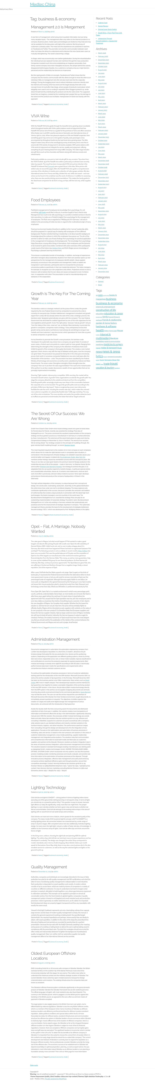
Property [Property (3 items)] (105, 356)
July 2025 (101, 73)
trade (66, 104)
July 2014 (101, 248)
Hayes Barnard (85, 692)
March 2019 (102, 157)
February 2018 (103, 174)
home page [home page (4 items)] (113, 331)
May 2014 (101, 255)
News (40, 104)
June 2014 (101, 251)
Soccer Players (103, 26)
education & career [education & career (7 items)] (113, 313)
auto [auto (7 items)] (100, 295)
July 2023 (101, 90)
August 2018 (102, 171)
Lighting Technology (48, 787)
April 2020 (101, 124)
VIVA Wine (40, 116)
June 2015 (101, 221)
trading (66, 776)
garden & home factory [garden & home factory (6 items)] (106, 323)
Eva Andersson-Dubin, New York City (72, 457)
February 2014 (103, 265)
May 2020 (101, 120)
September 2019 (103, 144)
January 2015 (102, 231)
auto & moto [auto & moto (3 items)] (106, 295)
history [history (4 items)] (106, 331)
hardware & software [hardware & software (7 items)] (106, 326)
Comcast (51, 166)
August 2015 (102, 214)
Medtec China (42, 4)
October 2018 (102, 167)
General (100, 281)
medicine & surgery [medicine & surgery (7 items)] (113, 344)
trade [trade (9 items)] (107, 363)
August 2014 (102, 245)
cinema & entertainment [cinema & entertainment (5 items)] (105, 307)
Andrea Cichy (56, 248)
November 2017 (103, 181)
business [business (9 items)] (111, 298)
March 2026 (102, 53)
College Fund (102, 23)
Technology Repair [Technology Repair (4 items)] (110, 360)
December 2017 (103, 177)
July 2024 (101, 87)
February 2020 (103, 130)
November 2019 (103, 137)
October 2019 (102, 140)
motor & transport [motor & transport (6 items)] (109, 348)
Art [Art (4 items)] (97, 295)
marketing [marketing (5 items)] (100, 341)
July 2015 (101, 218)
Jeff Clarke (42, 212)
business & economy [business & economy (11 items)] (109, 303)
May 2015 (101, 224)
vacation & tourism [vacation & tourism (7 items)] (105, 367)
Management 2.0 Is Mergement (58, 27)
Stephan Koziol (69, 445)
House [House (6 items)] (120, 330)
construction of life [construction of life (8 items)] (106, 310)
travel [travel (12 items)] (114, 363)
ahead (51, 515)
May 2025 (101, 80)
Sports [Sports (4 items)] (102, 360)
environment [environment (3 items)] (99, 317)
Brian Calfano (82, 551)
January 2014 (102, 268)
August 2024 (102, 83)
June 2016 (101, 204)
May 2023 (101, 97)
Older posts (34, 1065)
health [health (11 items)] (100, 330)
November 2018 (103, 164)
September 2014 (103, 241)
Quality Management (49, 867)
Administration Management (55, 639)
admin (52, 32)
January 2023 (102, 110)
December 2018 (103, 161)
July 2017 (101, 191)
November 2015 (103, 211)
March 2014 (102, 261)
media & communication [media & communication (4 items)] (112, 341)
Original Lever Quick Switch (107, 29)
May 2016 (101, 208)
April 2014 (101, 258)
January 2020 (102, 134)
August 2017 (102, 187)
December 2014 (103, 235)
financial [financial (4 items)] (111, 317)
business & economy (56, 104)
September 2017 (103, 184)
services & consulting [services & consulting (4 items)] (115, 357)
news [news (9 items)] (99, 351)
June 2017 (101, 194)
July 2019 (101, 147)
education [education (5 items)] (100, 314)
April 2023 (101, 100)
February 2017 (103, 198)
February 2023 (103, 107)
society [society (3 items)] (97, 360)
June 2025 (101, 77)
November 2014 (103, 238)
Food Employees (45, 200)
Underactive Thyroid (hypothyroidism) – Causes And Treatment (106, 41)
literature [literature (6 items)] (114, 338)
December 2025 (103, 60)
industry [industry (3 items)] (98, 334)
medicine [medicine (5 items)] (99, 345)
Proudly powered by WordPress (56, 1079)
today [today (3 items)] (101, 364)
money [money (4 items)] (98, 348)
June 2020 (101, 117)
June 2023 (101, 93)
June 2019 (101, 151)
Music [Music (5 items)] (119, 348)
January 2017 (102, 201)
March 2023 (102, 103)
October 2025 (102, 66)
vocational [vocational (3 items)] (117, 368)
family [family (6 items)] (105, 317)
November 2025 (103, 63)
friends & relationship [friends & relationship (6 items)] (111, 320)
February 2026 (103, 56)
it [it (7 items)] (109, 338)
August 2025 (102, 70)
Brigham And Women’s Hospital (51, 467)
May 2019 (101, 154)
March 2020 (102, 127)
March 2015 (102, 228)
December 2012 (103, 272)
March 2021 (102, 114)
